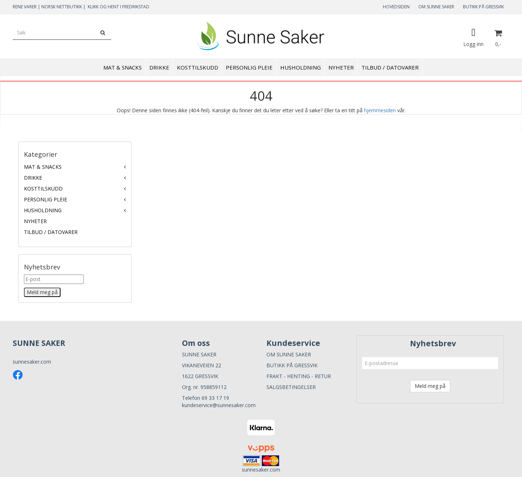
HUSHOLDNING (43, 210)
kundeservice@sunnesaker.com (219, 405)
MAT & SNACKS (43, 166)
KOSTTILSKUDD (43, 188)
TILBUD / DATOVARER (51, 232)
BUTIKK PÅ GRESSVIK (483, 7)
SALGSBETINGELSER (291, 387)
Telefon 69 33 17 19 (205, 397)
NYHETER (35, 221)
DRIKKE (33, 177)
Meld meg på (430, 385)
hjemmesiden (380, 110)
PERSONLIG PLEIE (45, 199)
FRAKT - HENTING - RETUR (298, 376)
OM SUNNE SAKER (436, 7)
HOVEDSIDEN (396, 7)
